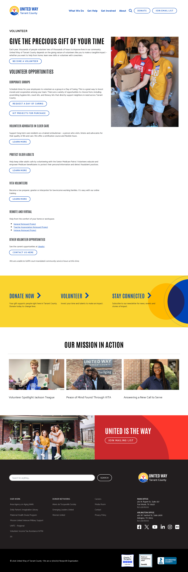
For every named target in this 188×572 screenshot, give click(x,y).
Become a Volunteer (25, 61)
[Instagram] (170, 526)
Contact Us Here (23, 252)
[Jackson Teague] (36, 378)
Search (104, 477)
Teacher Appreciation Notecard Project (31, 227)
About (122, 11)
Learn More (20, 142)
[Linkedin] (163, 526)
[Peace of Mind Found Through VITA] (94, 378)
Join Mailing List (121, 440)
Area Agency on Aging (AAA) (22, 503)
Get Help (92, 11)
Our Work (15, 498)
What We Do (76, 11)
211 (11, 536)
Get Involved (108, 11)
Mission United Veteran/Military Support (26, 519)
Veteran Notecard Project (25, 230)
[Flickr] (177, 526)
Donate (142, 10)
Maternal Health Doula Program (23, 514)
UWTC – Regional (17, 525)
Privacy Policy (100, 514)
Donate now (21, 296)
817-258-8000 (143, 506)
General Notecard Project (25, 224)
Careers (98, 498)
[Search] (130, 10)
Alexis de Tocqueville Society (64, 503)
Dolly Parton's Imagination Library (24, 509)
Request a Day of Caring (28, 103)
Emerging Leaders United (63, 509)
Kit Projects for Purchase (29, 113)
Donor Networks (61, 498)
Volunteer (71, 296)
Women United (58, 514)
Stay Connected (128, 296)
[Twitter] (146, 526)
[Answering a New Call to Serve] (151, 378)
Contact (98, 509)
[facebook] (139, 526)
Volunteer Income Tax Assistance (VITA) (26, 530)
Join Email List (164, 10)
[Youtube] (154, 526)
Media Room (100, 503)
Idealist (41, 246)
